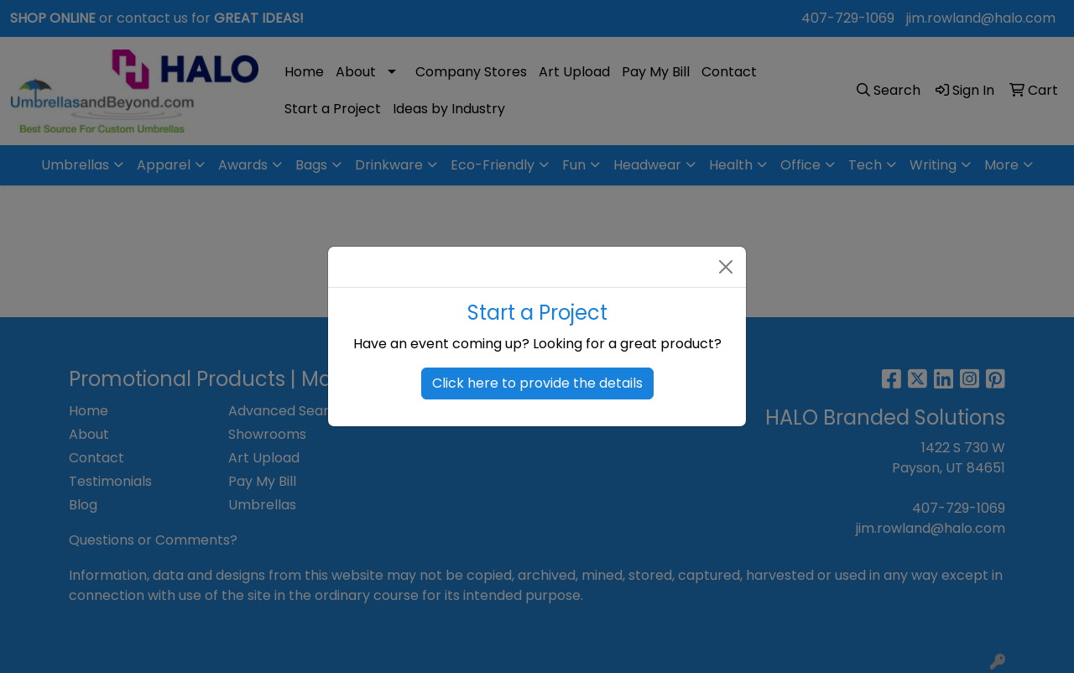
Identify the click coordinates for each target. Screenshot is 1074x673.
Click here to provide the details (537, 383)
